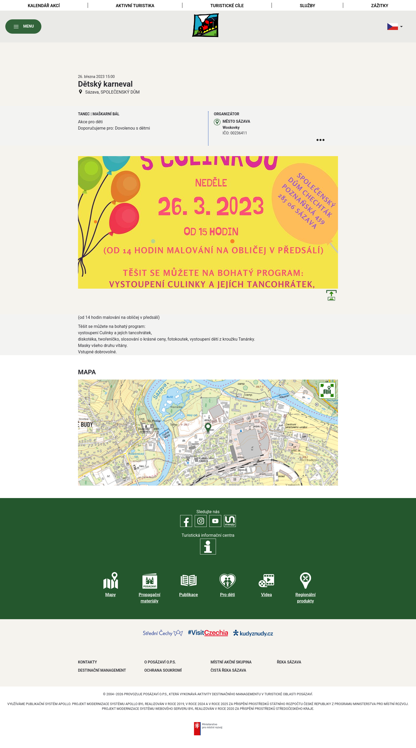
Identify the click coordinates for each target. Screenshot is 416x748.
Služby (307, 5)
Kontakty (87, 662)
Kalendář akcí (44, 5)
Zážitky (379, 5)
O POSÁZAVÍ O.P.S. (160, 662)
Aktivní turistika (135, 5)
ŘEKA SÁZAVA (289, 662)
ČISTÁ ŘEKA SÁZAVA (228, 670)
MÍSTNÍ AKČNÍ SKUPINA (231, 662)
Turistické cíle (227, 5)
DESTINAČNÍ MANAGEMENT (102, 670)
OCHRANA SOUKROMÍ (163, 670)
